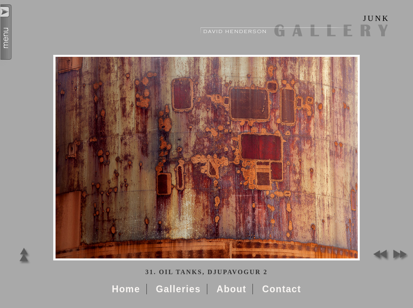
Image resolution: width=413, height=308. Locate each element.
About (231, 289)
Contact (281, 289)
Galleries (178, 289)
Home (126, 289)
